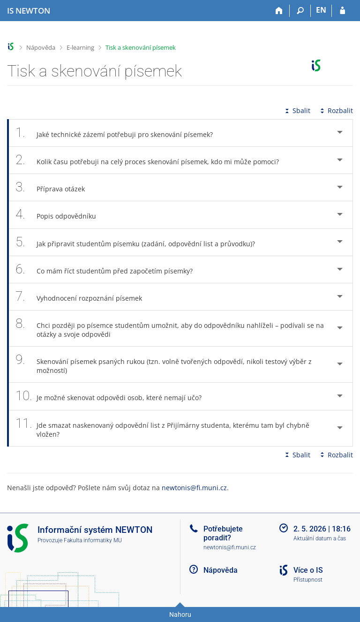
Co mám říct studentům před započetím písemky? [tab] (109, 269)
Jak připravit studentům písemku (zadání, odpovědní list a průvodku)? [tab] (140, 242)
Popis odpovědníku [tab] (60, 214)
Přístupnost (307, 579)
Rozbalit (335, 110)
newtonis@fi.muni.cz (194, 487)
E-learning (80, 47)
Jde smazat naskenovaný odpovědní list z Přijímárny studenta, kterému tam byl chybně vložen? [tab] (162, 428)
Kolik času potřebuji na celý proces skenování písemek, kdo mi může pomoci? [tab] (152, 160)
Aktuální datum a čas (319, 538)
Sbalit (296, 110)
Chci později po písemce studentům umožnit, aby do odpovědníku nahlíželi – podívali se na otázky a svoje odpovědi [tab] (169, 328)
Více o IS (308, 570)
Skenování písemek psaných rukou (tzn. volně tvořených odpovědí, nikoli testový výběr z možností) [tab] (163, 364)
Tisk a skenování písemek (140, 47)
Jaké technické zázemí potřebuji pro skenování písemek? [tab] (119, 133)
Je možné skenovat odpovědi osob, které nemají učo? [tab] (113, 396)
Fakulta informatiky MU (93, 540)
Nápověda (40, 47)
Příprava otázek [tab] (55, 187)
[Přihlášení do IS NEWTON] (342, 11)
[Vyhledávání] (300, 11)
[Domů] (279, 11)
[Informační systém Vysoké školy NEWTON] (28, 11)
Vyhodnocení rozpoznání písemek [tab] (83, 296)
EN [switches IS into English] (321, 10)
